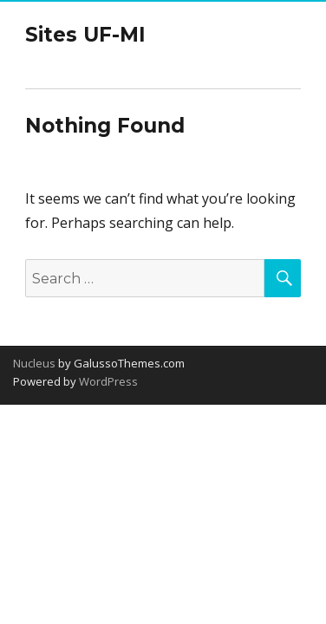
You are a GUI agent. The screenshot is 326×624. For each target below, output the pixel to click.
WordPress (107, 381)
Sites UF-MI (85, 35)
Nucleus (34, 363)
